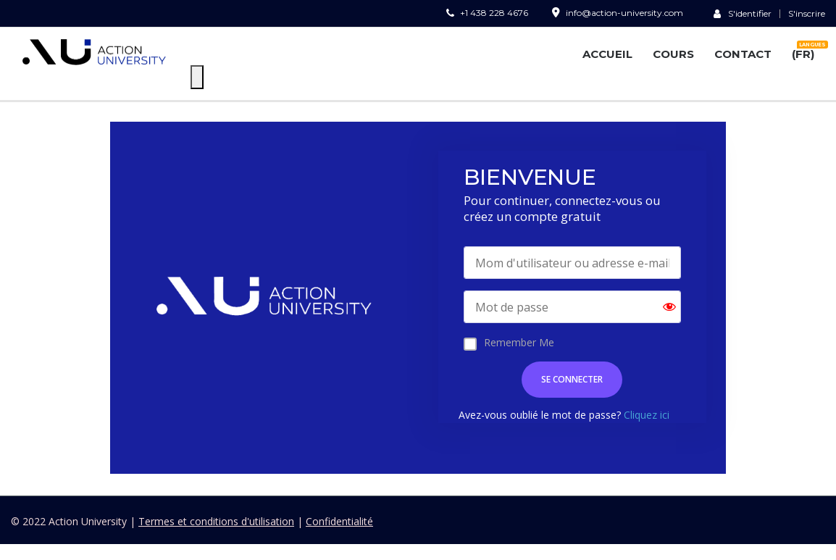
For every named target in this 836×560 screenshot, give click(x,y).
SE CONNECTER (572, 379)
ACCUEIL (607, 54)
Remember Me (519, 342)
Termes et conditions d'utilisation (216, 521)
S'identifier (743, 13)
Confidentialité (339, 521)
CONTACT (743, 54)
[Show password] (669, 307)
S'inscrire (806, 13)
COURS (673, 54)
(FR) (803, 51)
